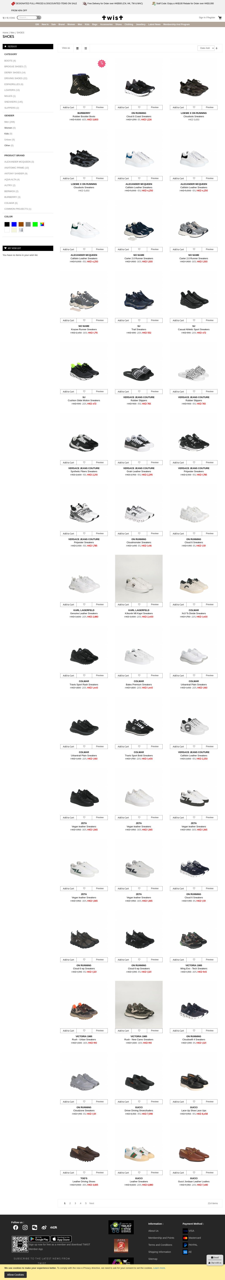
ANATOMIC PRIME (17, 167)
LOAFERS (13, 90)
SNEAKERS (14, 102)
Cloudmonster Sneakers (139, 542)
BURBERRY (84, 113)
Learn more (159, 1268)
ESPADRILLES (14, 84)
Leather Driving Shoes (84, 1181)
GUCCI (139, 1107)
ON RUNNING (138, 113)
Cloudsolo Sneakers (194, 116)
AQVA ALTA (13, 179)
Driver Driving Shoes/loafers (139, 1110)
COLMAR (194, 610)
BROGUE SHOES (16, 66)
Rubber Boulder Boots (84, 116)
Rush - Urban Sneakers (84, 1039)
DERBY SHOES (16, 72)
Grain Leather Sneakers (139, 471)
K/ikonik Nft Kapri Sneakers (139, 613)
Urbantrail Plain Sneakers (194, 684)
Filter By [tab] (12, 46)
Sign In (202, 17)
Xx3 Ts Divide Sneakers (194, 613)
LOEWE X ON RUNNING (194, 113)
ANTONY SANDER (17, 173)
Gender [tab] (9, 115)
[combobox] (27, 17)
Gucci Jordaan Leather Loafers (194, 1181)
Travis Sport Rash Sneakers (84, 684)
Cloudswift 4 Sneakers (193, 1039)
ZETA (84, 823)
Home (6, 32)
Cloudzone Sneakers (84, 1110)
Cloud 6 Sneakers (194, 542)
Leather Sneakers (139, 1181)
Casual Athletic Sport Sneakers (194, 329)
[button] (84, 107)
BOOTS (11, 60)
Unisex (10, 139)
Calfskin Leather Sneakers (139, 187)
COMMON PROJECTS (18, 209)
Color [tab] (8, 216)
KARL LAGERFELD (83, 610)
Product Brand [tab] (14, 155)
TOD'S (84, 1178)
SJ (138, 326)
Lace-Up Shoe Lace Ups (193, 1110)
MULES (11, 96)
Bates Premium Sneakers (139, 684)
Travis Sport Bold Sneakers (139, 755)
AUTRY (11, 185)
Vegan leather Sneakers (84, 826)
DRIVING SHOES (16, 78)
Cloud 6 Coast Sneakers (139, 116)
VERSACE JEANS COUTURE (139, 397)
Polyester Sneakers (194, 471)
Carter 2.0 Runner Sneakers (139, 258)
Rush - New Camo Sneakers (138, 1039)
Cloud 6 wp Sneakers (84, 968)
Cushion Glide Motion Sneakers (84, 400)
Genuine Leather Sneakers (84, 613)
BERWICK (12, 191)
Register (211, 17)
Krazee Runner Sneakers (84, 329)
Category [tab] (10, 54)
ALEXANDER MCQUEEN (139, 184)
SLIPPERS (12, 107)
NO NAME (138, 255)
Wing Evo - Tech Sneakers (193, 968)
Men (13, 32)
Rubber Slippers (139, 400)
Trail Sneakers (138, 329)
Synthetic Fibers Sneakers (84, 471)
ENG (12, 18)
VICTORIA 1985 (194, 965)
